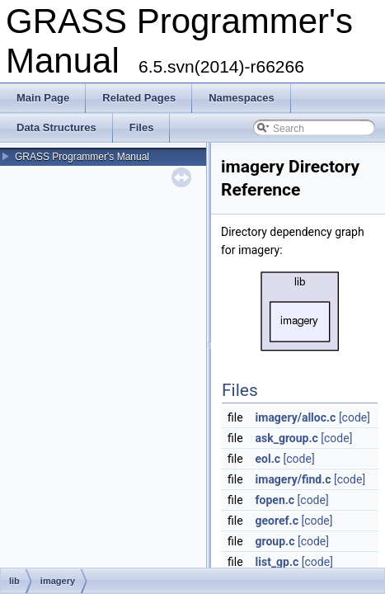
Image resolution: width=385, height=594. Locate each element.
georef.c (277, 520)
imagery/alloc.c (296, 417)
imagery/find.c (293, 479)
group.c (275, 541)
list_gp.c (277, 561)
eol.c (268, 458)
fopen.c (275, 500)
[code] (354, 417)
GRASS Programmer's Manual (82, 157)
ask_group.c (287, 438)
